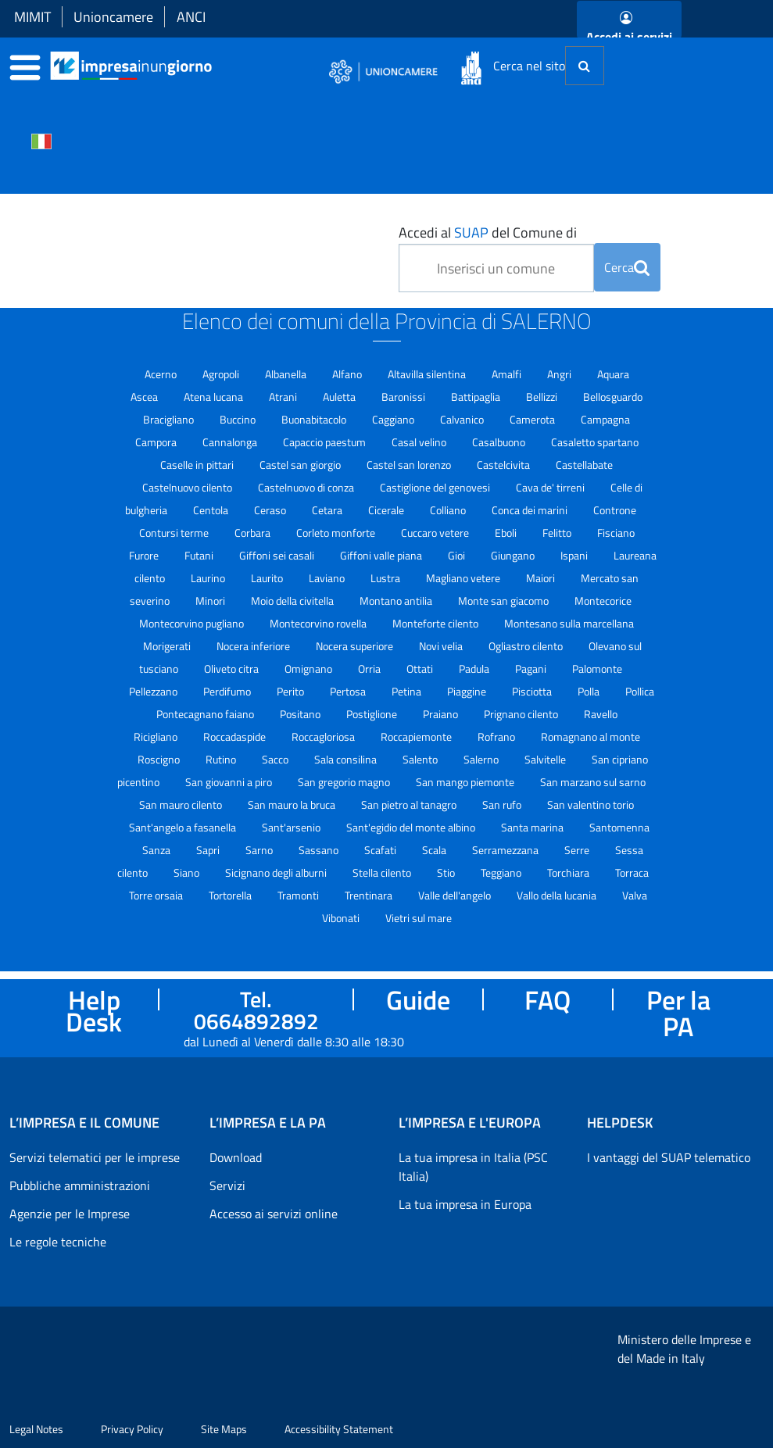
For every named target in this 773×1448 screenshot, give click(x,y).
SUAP (471, 232)
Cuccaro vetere (436, 532)
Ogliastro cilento (526, 646)
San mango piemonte (466, 782)
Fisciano (616, 532)
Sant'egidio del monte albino (412, 827)
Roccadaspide (235, 736)
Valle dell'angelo (455, 895)
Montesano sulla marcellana (569, 623)
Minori (211, 600)
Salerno (482, 759)
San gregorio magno (345, 782)
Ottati (420, 668)
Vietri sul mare (418, 918)
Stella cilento (383, 872)
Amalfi (508, 374)
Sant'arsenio (292, 827)
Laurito (268, 578)
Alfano (348, 374)
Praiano (441, 714)
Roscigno (160, 759)
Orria (370, 668)
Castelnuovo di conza (307, 487)
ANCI (191, 16)
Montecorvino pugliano (192, 623)
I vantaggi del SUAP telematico (668, 1157)
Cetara (328, 510)
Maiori (541, 578)
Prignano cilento (522, 714)
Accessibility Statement (339, 1429)
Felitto (558, 532)
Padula (475, 668)
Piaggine (467, 691)
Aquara (613, 374)
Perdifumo (228, 691)
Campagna (605, 419)
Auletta (340, 396)
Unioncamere (113, 16)
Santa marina (533, 827)
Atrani (284, 396)
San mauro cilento (181, 804)
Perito (291, 691)
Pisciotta (533, 691)
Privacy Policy (132, 1429)
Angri (560, 374)
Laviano (328, 578)
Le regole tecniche (57, 1241)
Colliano (449, 510)
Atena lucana (214, 396)
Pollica (639, 691)
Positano (301, 714)
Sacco (276, 759)
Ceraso (271, 510)
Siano (188, 872)
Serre (578, 850)
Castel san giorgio (301, 464)
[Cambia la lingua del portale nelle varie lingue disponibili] (41, 140)
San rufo (503, 804)
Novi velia (442, 646)
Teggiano (502, 872)
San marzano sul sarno (593, 782)
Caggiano (394, 419)
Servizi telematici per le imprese (94, 1157)
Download (235, 1157)
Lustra (386, 578)
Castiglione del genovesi (436, 487)
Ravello (600, 714)
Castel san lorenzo (410, 464)
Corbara (253, 532)
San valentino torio (590, 804)
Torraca (632, 872)
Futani (200, 555)
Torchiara (569, 872)
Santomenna (619, 827)
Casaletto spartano (595, 442)
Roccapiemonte (417, 736)
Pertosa (349, 691)
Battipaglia (477, 396)
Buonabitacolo (315, 419)
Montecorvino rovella (319, 623)
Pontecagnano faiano (206, 714)
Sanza (157, 850)
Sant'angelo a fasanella (183, 827)
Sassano (320, 850)
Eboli (507, 532)
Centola (212, 510)
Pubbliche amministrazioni (79, 1185)
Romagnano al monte (590, 736)
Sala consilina (346, 759)
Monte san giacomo (504, 600)
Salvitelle (546, 759)
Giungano (514, 555)
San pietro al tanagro (410, 804)
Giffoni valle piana (382, 555)
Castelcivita (504, 464)
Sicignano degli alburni (277, 872)
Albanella (287, 374)
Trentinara (370, 895)
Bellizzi (543, 396)
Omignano (310, 668)
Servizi (227, 1185)
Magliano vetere (464, 578)
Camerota (533, 419)
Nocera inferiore (254, 646)
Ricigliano (157, 736)
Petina (408, 691)
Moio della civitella (293, 600)
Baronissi (404, 396)
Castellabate (584, 464)
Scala (435, 850)
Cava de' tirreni (551, 487)
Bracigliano (169, 419)
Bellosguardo (612, 396)
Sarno (260, 850)
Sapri (209, 850)
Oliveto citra (232, 668)
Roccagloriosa (324, 736)
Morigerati (168, 646)
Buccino (239, 419)
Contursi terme (175, 532)
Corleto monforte (337, 532)
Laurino (209, 578)
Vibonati (342, 918)
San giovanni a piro (229, 782)
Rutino (222, 759)
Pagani (532, 668)
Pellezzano (154, 691)
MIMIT (32, 16)
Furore (145, 555)
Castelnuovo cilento (188, 487)
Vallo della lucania (558, 895)
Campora (157, 442)
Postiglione (372, 714)
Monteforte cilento (436, 623)
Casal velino (420, 442)
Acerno (162, 374)
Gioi (457, 555)
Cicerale (387, 510)
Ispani (575, 555)
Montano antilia (397, 600)
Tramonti (299, 895)
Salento (421, 759)
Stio (447, 872)
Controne (614, 510)
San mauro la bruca (293, 804)
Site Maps (224, 1429)
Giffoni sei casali (278, 555)
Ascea (145, 396)
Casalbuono (500, 442)
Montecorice (603, 600)
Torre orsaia (157, 895)
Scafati (381, 850)
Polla (590, 691)
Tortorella (231, 895)
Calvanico (463, 419)
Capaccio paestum (325, 442)
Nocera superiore (355, 646)
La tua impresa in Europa (465, 1204)
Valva (634, 895)
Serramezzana (506, 850)
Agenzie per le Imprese (69, 1213)
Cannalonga (230, 442)
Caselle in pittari (198, 464)
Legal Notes (36, 1429)
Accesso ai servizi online (273, 1213)
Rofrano (497, 736)
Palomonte (597, 668)
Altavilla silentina (428, 374)
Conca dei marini (531, 510)
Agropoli (222, 374)
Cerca (627, 267)
